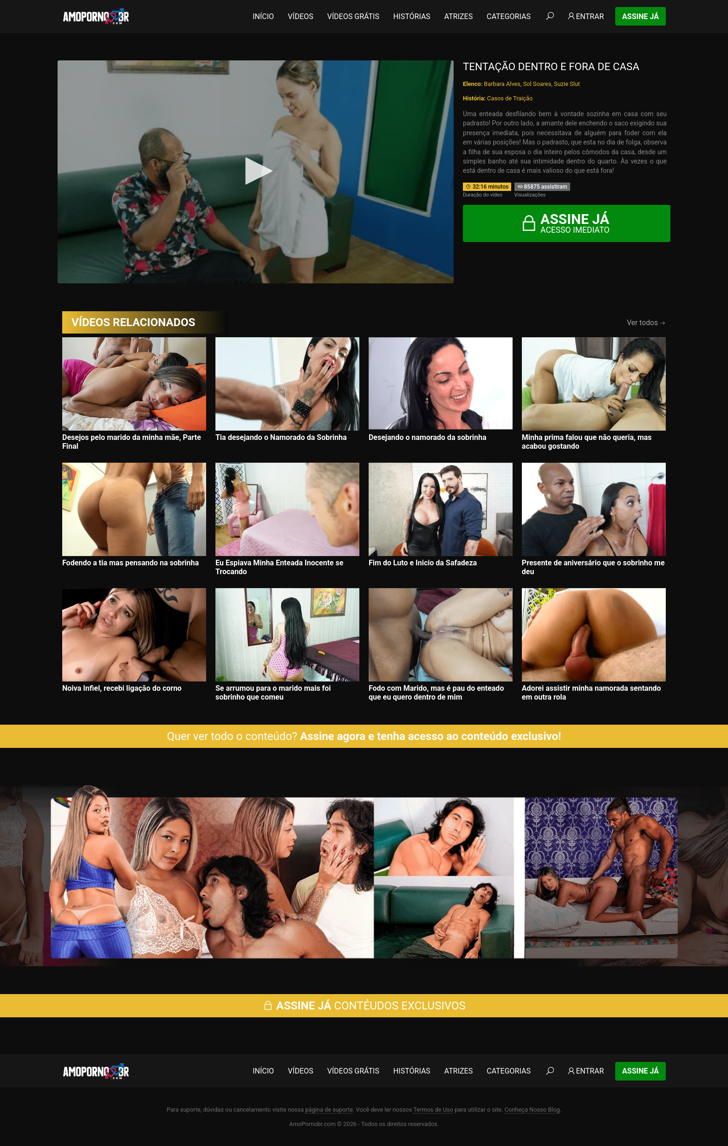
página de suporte (329, 1109)
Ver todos (646, 322)
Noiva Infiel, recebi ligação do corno (122, 688)
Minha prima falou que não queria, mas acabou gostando (587, 442)
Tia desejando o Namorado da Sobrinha (281, 437)
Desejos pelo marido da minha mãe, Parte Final (131, 442)
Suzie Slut (567, 83)
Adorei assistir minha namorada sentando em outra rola (591, 692)
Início (263, 16)
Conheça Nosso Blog (532, 1109)
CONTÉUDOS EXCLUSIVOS (364, 1005)
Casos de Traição (510, 98)
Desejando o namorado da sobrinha (428, 437)
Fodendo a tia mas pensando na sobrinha (130, 562)
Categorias (509, 16)
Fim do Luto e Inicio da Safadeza (423, 562)
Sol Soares (537, 83)
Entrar (585, 16)
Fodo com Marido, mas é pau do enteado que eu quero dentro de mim (436, 692)
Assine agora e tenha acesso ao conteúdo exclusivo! (430, 736)
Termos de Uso (433, 1109)
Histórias (411, 16)
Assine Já (640, 16)
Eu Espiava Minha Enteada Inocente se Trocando (279, 567)
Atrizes (458, 16)
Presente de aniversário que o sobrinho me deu (593, 567)
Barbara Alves (502, 83)
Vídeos (300, 16)
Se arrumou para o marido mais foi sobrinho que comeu (273, 692)
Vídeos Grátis (353, 16)
